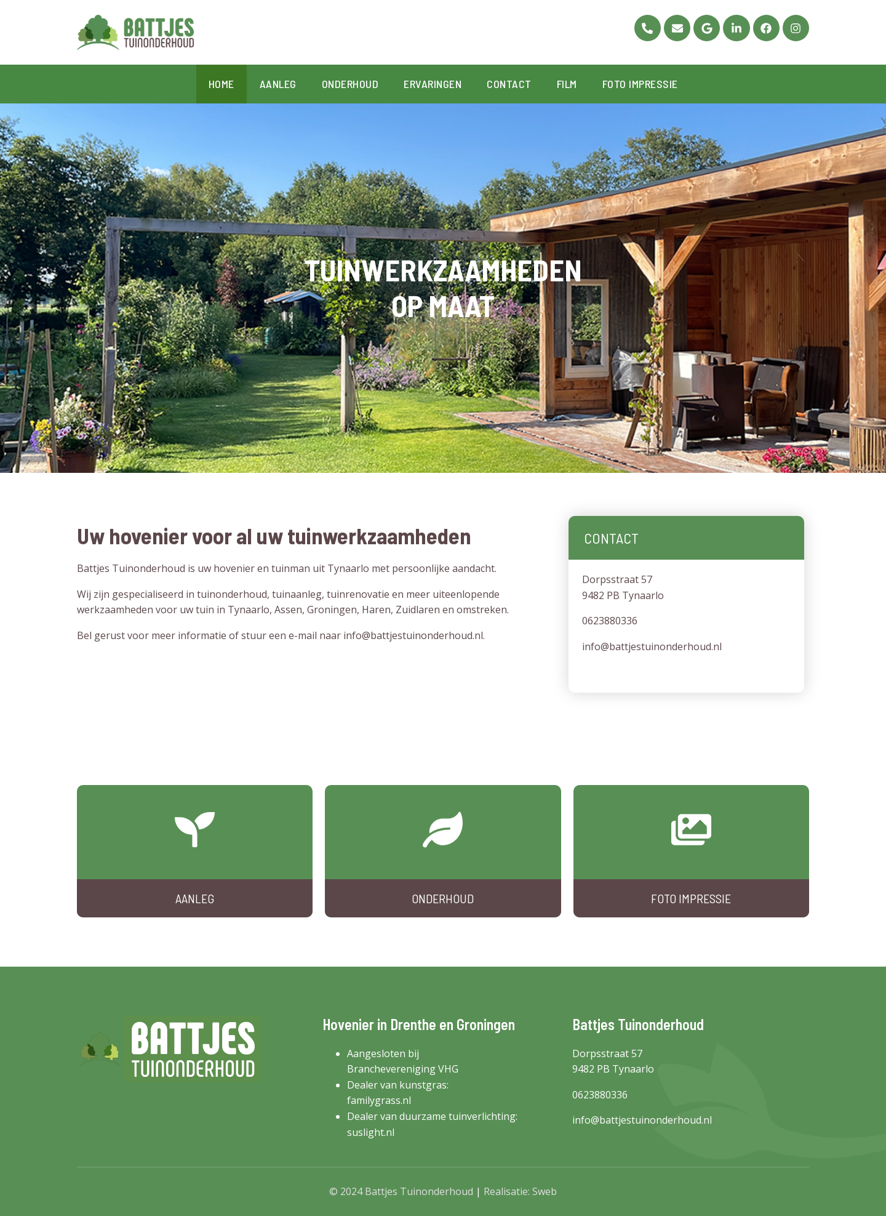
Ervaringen (432, 84)
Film (567, 84)
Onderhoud (350, 84)
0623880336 (609, 620)
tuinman (290, 568)
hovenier (234, 568)
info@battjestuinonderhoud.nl (413, 635)
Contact (509, 84)
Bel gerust (101, 635)
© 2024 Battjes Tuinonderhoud (401, 1191)
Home (221, 84)
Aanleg (278, 84)
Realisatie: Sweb (520, 1191)
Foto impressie (640, 84)
